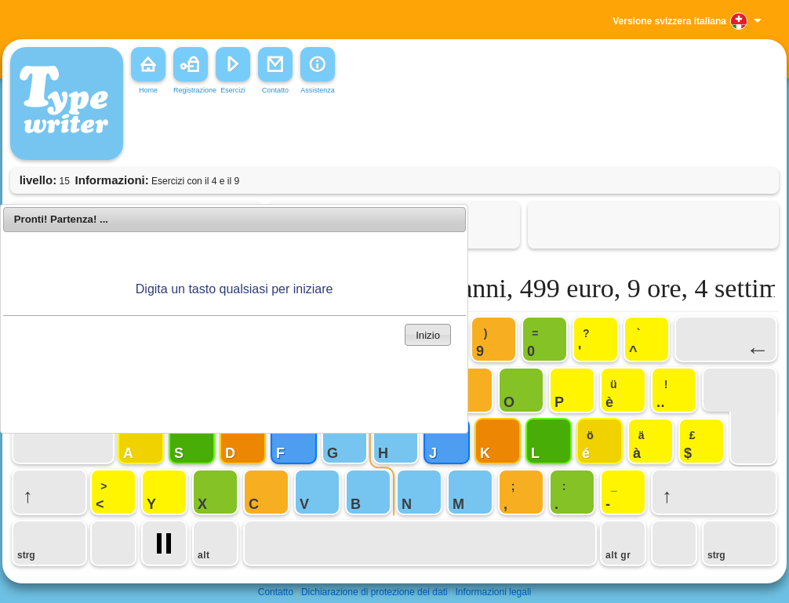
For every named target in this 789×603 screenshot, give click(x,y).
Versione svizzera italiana (669, 21)
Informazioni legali (494, 592)
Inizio (428, 335)
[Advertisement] (366, 132)
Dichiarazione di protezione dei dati (374, 592)
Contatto (275, 592)
